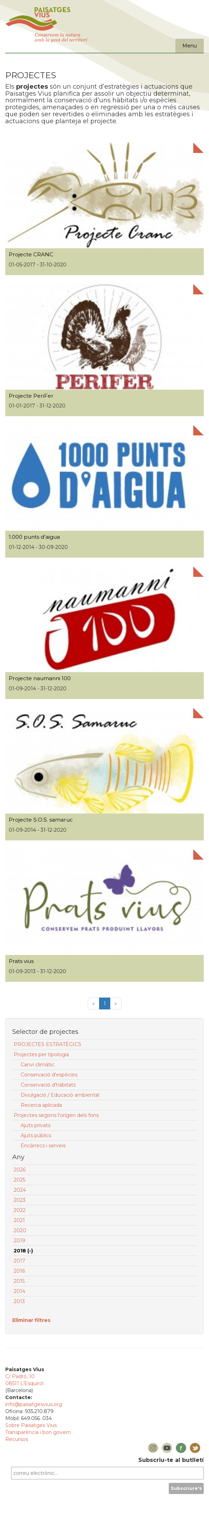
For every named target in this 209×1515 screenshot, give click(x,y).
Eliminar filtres (31, 1320)
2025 (19, 1180)
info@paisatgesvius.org (33, 1404)
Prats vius (21, 961)
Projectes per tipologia (41, 1054)
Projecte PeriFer (31, 395)
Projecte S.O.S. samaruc (41, 819)
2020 (20, 1230)
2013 (19, 1301)
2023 (20, 1200)
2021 (19, 1220)
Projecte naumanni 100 (40, 678)
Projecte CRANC (31, 254)
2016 (19, 1271)
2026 (20, 1170)
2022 (20, 1210)
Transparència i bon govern (38, 1432)
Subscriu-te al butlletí (171, 1460)
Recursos (16, 1439)
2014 (19, 1291)
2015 (19, 1281)
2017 (19, 1261)
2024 (20, 1190)
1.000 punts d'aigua (34, 537)
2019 (19, 1240)
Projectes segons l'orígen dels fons (56, 1115)
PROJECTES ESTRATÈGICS (47, 1044)
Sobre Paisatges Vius (31, 1425)
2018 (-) (23, 1251)
